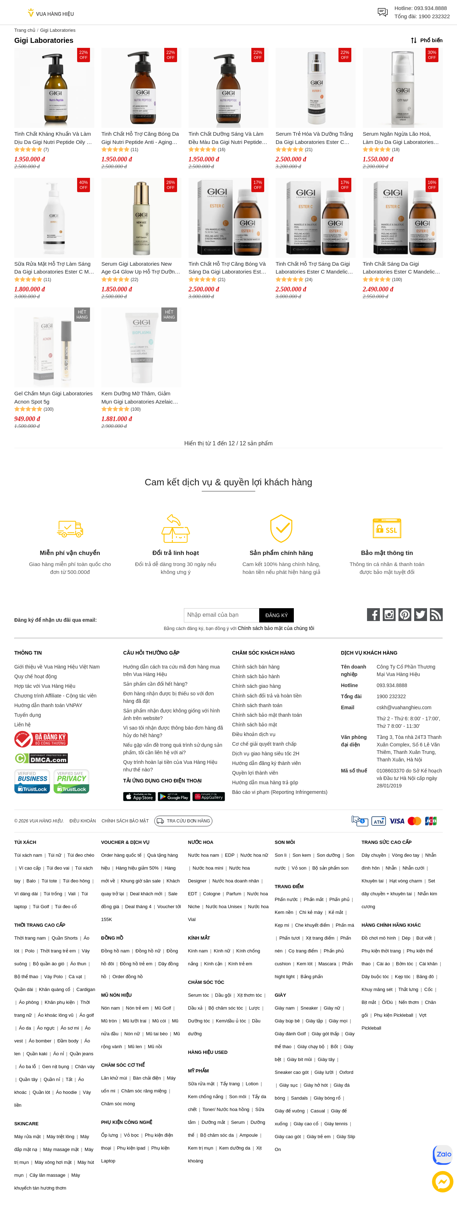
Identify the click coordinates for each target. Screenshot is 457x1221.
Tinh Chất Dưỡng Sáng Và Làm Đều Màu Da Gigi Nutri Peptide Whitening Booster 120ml (226, 138)
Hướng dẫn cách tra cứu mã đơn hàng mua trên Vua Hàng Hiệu (171, 670)
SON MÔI (285, 842)
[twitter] (420, 614)
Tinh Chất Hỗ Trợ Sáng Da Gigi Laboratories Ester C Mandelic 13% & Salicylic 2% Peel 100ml (313, 268)
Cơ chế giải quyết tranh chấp (264, 744)
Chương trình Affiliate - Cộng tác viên (55, 696)
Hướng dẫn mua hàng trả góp (265, 782)
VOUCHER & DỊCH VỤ (125, 842)
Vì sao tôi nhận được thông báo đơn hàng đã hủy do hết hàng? (173, 731)
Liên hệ (22, 724)
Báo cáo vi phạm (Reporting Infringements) (279, 792)
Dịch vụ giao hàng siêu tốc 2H (265, 753)
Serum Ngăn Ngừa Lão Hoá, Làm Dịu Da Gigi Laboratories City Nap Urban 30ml (398, 138)
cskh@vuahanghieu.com (404, 707)
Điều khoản (83, 821)
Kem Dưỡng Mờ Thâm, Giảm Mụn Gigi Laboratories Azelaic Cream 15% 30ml (137, 398)
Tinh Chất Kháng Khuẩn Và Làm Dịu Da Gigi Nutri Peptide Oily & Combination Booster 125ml (52, 138)
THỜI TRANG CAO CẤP (39, 925)
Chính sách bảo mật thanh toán (267, 715)
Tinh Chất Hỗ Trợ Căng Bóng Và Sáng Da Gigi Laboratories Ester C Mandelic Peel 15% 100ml (227, 268)
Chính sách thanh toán (257, 705)
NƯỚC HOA (200, 842)
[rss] (436, 614)
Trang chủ (24, 30)
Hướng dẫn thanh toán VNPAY (48, 705)
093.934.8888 (430, 8)
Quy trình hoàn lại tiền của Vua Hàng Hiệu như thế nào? (170, 765)
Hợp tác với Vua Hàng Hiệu (44, 686)
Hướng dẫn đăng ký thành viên (266, 763)
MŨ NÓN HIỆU (116, 995)
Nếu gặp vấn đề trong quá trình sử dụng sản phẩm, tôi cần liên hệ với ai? (172, 748)
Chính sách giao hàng (256, 686)
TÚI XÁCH (25, 842)
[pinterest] (404, 614)
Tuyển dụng (27, 715)
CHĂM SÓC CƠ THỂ (123, 1065)
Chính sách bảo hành (256, 676)
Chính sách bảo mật (254, 724)
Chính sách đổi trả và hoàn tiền (266, 696)
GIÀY (280, 995)
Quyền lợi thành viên (255, 773)
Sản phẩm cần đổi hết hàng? (155, 684)
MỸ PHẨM (198, 1071)
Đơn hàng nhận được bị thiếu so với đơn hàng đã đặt (168, 697)
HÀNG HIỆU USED (207, 1052)
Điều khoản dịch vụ (254, 734)
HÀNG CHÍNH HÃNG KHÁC (391, 925)
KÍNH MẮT (199, 938)
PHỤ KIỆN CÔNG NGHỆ (126, 1122)
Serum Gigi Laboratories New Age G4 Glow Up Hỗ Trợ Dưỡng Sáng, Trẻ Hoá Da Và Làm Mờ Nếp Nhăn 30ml (139, 268)
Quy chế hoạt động (35, 676)
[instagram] (389, 614)
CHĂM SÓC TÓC (206, 982)
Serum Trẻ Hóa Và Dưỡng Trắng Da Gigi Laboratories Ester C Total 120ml (314, 138)
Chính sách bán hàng (256, 667)
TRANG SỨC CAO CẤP (387, 842)
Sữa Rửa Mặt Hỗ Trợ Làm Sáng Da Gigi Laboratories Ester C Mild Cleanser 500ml (54, 268)
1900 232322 (434, 16)
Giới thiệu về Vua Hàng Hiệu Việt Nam (57, 667)
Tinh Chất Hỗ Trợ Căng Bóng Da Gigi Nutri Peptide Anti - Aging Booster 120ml (140, 138)
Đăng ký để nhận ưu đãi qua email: (55, 620)
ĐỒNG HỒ (112, 938)
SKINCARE (26, 1123)
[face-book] (373, 614)
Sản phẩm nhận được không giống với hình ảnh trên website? (171, 714)
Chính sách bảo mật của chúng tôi (276, 628)
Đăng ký (276, 615)
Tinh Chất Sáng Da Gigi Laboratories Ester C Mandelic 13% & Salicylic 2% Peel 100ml (400, 268)
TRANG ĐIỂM (289, 886)
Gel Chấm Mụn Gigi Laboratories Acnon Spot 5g (53, 397)
